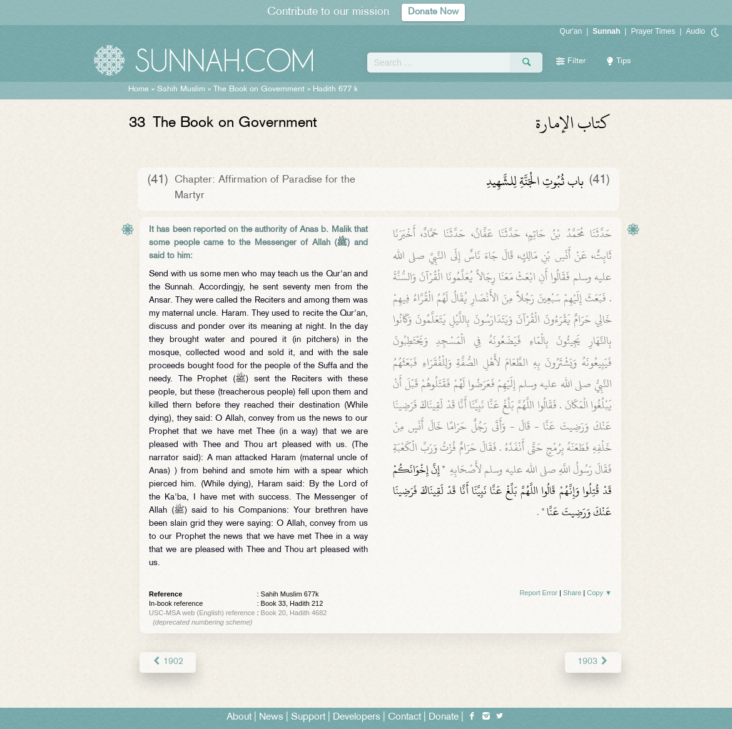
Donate (444, 717)
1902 (167, 662)
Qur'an (571, 31)
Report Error (538, 592)
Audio (695, 31)
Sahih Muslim (181, 89)
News (271, 717)
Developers (356, 717)
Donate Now (433, 12)
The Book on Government (259, 89)
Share (572, 592)
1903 (593, 662)
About (239, 717)
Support (308, 717)
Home (138, 89)
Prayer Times (653, 31)
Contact (404, 717)
